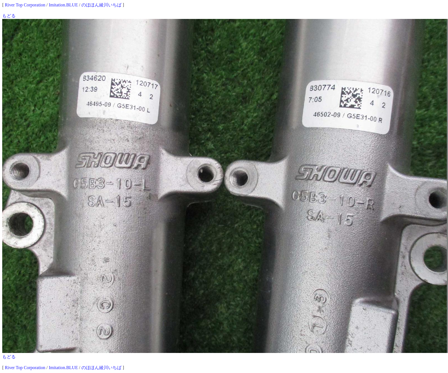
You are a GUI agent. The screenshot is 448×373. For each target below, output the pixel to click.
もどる (9, 15)
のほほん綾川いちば (101, 5)
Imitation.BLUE (63, 5)
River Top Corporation (25, 5)
